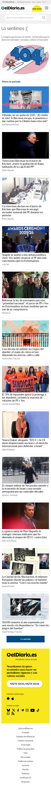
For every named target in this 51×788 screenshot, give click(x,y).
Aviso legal (25, 745)
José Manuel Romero (10, 124)
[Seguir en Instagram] (27, 710)
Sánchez (38, 2)
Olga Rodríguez (8, 449)
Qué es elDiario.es (25, 728)
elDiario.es (6, 313)
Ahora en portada (11, 81)
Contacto (25, 765)
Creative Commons (25, 740)
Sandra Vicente (8, 586)
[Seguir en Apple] (12, 698)
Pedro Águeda (8, 170)
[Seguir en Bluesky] (8, 710)
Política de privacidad (25, 749)
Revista (25, 769)
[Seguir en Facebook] (18, 710)
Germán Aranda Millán (11, 404)
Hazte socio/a (36, 8)
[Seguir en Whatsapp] (8, 713)
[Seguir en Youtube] (32, 710)
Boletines (25, 773)
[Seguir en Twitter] (13, 710)
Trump (33, 2)
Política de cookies (25, 761)
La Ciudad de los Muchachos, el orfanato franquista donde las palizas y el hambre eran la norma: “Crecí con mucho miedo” (25, 579)
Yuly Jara (16, 358)
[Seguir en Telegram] (22, 710)
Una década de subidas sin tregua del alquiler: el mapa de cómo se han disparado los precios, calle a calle (23, 352)
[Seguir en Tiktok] (38, 710)
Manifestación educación (23, 2)
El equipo (25, 732)
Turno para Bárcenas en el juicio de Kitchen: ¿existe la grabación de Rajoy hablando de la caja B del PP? (23, 163)
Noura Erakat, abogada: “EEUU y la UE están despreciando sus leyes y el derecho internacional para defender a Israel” (25, 443)
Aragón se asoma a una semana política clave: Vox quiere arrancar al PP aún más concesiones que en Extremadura (24, 258)
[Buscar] (44, 17)
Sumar (44, 2)
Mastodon (25, 782)
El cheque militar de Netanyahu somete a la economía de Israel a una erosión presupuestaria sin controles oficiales (25, 488)
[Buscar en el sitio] (22, 17)
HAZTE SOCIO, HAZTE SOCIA (24, 683)
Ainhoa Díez (7, 358)
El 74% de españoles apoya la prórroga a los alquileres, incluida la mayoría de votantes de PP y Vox (24, 397)
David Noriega (8, 632)
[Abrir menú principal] (46, 8)
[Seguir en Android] (8, 698)
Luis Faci (5, 264)
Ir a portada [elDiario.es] (26, 639)
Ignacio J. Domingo (10, 495)
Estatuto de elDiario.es (25, 736)
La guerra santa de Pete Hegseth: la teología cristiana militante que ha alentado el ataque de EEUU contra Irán (24, 534)
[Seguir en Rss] (13, 713)
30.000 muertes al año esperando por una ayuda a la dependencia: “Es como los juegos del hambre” (25, 625)
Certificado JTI (25, 777)
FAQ (25, 753)
